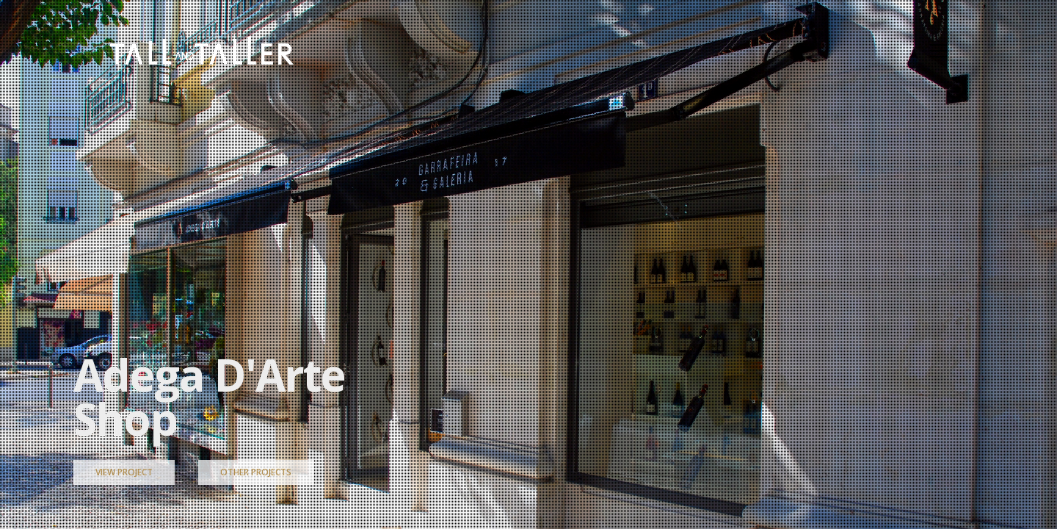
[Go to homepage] (202, 51)
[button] (938, 50)
